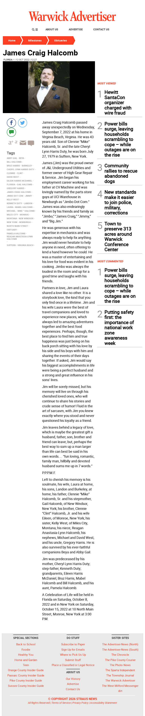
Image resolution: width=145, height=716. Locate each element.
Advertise (76, 29)
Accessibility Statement (103, 703)
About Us (52, 29)
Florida (8, 59)
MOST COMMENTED (110, 261)
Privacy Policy (80, 703)
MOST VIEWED (106, 83)
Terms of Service (61, 703)
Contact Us (101, 29)
